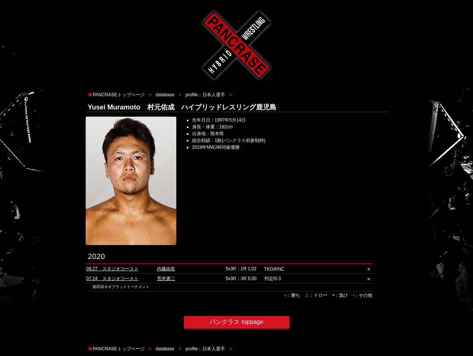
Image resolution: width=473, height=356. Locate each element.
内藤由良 (166, 268)
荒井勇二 (166, 278)
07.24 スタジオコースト (112, 278)
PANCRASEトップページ (119, 94)
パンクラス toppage (236, 322)
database (165, 94)
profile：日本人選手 (205, 94)
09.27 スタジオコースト (112, 268)
